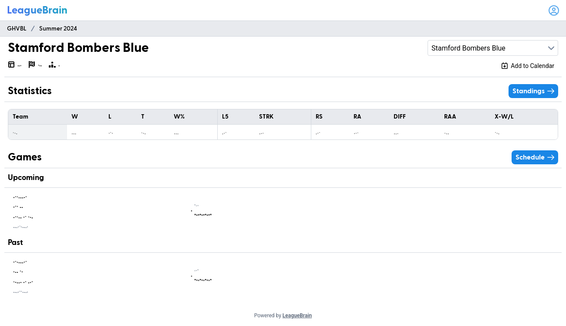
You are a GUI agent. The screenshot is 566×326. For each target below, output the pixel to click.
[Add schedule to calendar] (527, 66)
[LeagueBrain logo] (37, 10)
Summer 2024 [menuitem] (58, 29)
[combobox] (493, 48)
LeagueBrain (297, 315)
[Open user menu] (554, 10)
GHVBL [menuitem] (17, 29)
